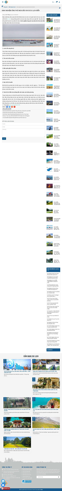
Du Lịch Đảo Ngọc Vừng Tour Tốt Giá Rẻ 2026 (57, 129)
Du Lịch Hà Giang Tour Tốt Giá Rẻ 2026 (57, 170)
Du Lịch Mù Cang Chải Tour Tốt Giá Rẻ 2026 (57, 203)
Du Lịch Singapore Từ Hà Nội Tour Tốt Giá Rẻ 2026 (57, 153)
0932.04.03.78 (10, 474)
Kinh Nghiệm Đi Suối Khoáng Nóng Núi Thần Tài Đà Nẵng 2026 (52, 334)
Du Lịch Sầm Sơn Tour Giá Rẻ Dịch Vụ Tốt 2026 (57, 95)
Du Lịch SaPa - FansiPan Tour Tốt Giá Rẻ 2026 (57, 62)
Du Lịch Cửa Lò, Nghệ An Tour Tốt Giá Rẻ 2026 (57, 54)
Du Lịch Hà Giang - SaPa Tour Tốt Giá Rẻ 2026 (57, 195)
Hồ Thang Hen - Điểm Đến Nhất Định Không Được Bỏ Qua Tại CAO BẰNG (53, 312)
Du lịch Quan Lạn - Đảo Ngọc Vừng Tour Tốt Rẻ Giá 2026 (57, 253)
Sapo (42, 489)
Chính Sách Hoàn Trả (26, 472)
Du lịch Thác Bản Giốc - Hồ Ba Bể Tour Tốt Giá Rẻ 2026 (57, 261)
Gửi (4, 138)
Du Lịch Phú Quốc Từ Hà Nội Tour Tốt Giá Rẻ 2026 (57, 112)
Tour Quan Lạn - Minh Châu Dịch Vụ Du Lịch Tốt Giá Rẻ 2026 (57, 21)
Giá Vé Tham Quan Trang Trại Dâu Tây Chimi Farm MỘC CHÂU (53, 307)
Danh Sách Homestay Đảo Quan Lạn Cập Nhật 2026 (13, 112)
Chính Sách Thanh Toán (27, 474)
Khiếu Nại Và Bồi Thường (27, 469)
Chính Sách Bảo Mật (26, 471)
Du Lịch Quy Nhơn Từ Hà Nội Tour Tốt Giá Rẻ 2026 (57, 162)
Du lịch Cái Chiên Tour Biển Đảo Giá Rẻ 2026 (57, 120)
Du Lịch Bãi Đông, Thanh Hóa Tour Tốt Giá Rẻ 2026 (56, 228)
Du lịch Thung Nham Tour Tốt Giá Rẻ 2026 (57, 244)
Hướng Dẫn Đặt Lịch (26, 476)
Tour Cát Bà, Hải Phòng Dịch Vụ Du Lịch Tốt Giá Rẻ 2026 (57, 29)
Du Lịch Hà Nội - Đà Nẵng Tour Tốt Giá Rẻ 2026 (57, 70)
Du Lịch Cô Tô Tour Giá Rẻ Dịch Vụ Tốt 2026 (56, 46)
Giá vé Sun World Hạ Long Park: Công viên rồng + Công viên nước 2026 (16, 110)
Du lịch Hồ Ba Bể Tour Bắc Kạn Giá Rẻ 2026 (57, 220)
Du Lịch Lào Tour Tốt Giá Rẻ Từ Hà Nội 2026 (57, 236)
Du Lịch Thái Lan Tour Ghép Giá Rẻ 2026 (57, 103)
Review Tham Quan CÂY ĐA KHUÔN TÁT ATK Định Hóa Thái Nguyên (16, 115)
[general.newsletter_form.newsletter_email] (48, 477)
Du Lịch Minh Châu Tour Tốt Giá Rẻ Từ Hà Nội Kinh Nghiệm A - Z (57, 178)
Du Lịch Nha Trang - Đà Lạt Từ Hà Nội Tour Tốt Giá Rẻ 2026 (57, 145)
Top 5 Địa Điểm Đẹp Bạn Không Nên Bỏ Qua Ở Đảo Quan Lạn (14, 117)
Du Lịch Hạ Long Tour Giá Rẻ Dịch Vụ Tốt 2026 (57, 79)
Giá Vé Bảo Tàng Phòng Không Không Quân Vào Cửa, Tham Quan (16, 114)
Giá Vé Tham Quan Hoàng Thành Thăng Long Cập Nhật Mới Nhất (52, 299)
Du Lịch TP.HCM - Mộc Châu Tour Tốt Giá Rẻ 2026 (57, 137)
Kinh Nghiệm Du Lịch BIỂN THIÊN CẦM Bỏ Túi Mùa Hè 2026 (52, 281)
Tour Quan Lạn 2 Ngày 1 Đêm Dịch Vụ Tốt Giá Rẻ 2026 (57, 87)
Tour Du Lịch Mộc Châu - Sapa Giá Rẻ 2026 (56, 211)
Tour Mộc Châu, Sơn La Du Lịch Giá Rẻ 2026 (57, 37)
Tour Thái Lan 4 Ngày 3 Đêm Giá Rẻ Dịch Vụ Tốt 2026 (57, 187)
